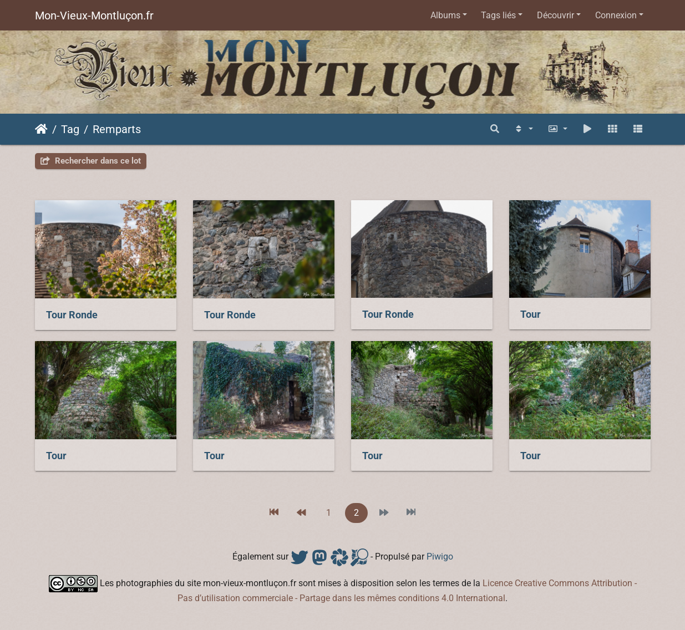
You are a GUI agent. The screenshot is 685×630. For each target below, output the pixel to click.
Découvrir (555, 15)
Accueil (41, 129)
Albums (445, 15)
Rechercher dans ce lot (90, 161)
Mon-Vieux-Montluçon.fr (94, 15)
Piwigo (440, 556)
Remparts (117, 129)
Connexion (616, 15)
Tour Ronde (72, 315)
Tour (530, 314)
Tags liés (498, 15)
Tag (70, 129)
